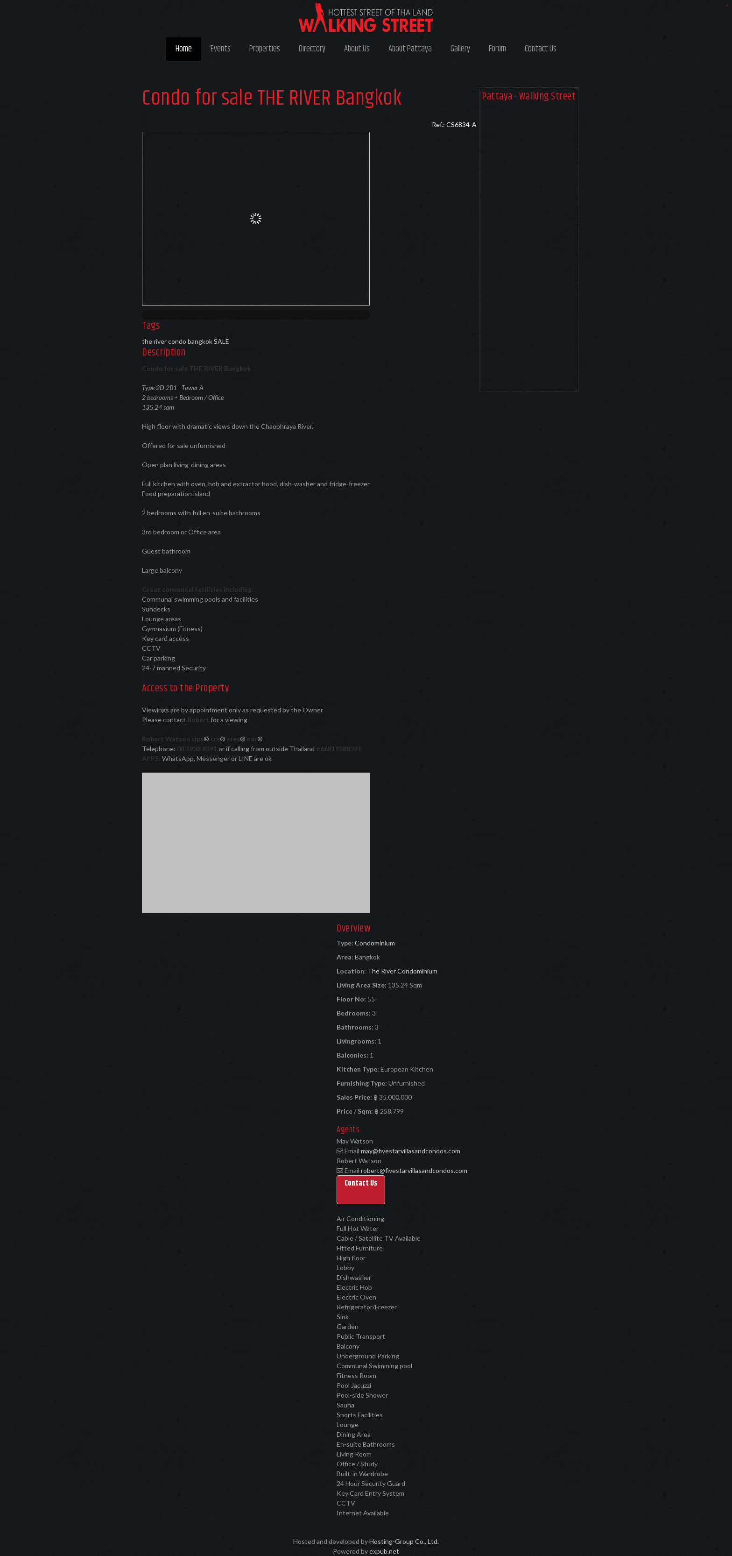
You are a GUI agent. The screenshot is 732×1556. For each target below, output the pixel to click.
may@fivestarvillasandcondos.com (410, 1151)
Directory (312, 49)
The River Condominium (402, 971)
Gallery (460, 49)
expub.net (384, 1551)
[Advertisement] (529, 248)
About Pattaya (410, 49)
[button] (361, 1189)
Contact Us (540, 49)
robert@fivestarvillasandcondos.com (414, 1170)
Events (221, 49)
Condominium (375, 943)
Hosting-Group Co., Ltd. (404, 1541)
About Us (357, 49)
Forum (497, 49)
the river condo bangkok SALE (185, 341)
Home (184, 49)
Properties (264, 49)
